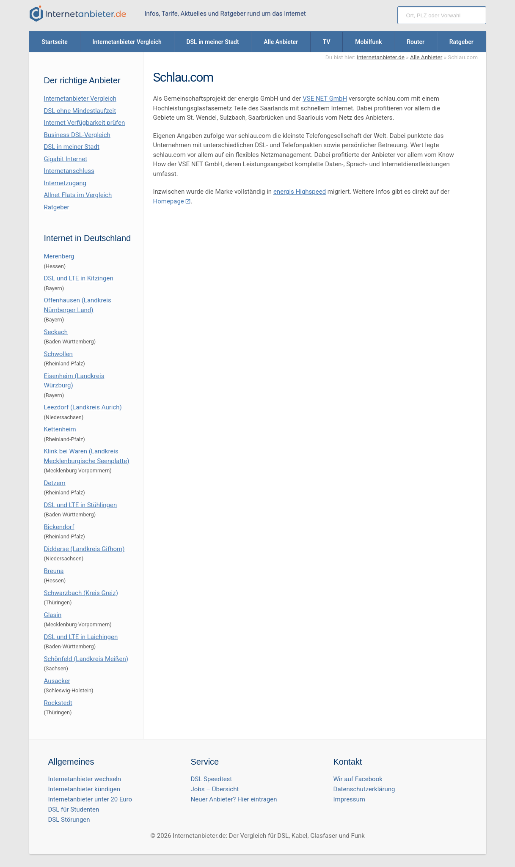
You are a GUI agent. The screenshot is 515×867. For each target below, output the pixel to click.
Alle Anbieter (426, 57)
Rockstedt (58, 703)
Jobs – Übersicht (215, 789)
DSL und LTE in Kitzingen (78, 278)
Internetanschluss (69, 171)
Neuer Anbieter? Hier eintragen (234, 799)
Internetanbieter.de (381, 57)
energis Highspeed (299, 191)
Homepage (168, 201)
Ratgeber (56, 207)
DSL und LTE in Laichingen (81, 637)
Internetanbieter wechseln (84, 779)
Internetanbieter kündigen (84, 789)
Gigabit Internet (66, 159)
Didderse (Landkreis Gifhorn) (84, 549)
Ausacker (57, 681)
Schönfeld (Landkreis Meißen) (86, 659)
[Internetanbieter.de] (78, 13)
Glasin (53, 615)
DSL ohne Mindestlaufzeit (80, 111)
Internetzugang (65, 183)
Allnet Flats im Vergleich (78, 195)
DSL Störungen (69, 819)
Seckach (56, 332)
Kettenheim (60, 429)
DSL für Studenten (73, 809)
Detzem (55, 483)
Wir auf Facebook (358, 779)
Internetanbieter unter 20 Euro (90, 799)
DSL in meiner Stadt (71, 147)
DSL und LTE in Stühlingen (80, 505)
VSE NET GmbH (325, 98)
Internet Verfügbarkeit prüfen (84, 122)
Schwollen (58, 354)
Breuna (54, 571)
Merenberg (59, 256)
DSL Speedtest (211, 779)
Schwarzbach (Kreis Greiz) (81, 593)
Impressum (349, 799)
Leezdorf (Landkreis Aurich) (83, 407)
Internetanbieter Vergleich (80, 98)
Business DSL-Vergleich (77, 135)
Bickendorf (59, 527)
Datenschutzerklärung (364, 789)
